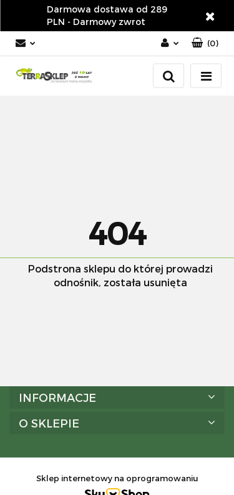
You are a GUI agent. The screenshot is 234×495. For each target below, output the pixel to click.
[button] (205, 43)
